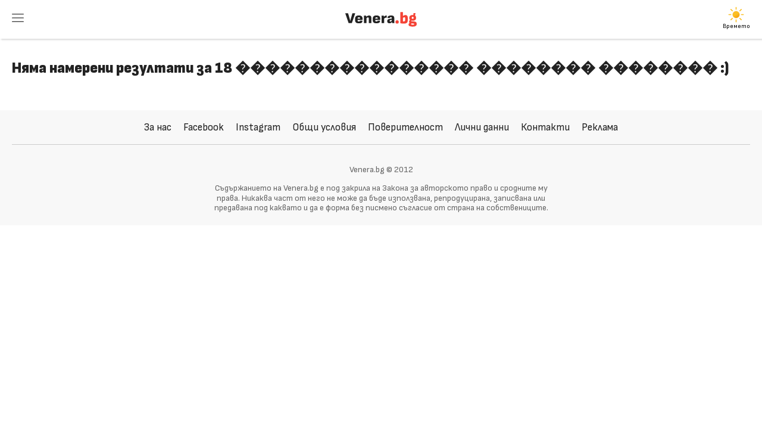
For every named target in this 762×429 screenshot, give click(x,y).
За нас (157, 127)
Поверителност (405, 127)
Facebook (203, 127)
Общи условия (324, 127)
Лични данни (482, 127)
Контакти (545, 127)
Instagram (258, 127)
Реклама (600, 127)
